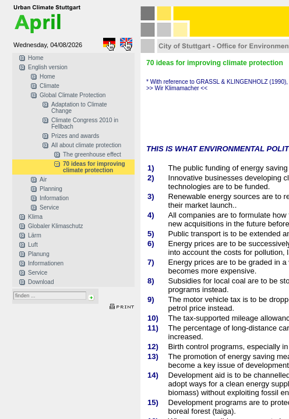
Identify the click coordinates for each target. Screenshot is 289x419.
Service (49, 207)
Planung (39, 254)
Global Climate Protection (72, 95)
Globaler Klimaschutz (55, 226)
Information (54, 198)
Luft (33, 245)
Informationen (46, 263)
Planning (51, 189)
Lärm (34, 235)
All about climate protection (86, 145)
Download (41, 282)
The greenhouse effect (92, 154)
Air (43, 179)
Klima (35, 217)
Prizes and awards (75, 136)
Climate (49, 86)
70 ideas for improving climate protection (94, 167)
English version (48, 67)
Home (36, 58)
